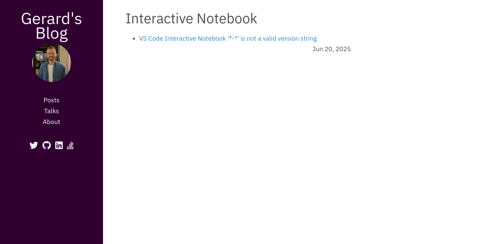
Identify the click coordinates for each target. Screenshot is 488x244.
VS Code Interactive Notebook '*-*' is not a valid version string (228, 38)
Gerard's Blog (51, 25)
